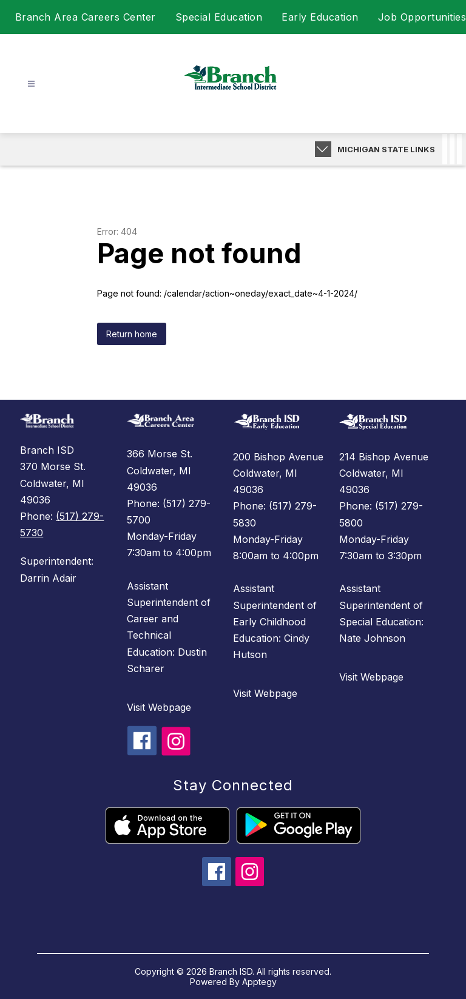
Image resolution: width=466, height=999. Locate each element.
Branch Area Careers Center (85, 17)
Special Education (219, 17)
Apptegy (259, 982)
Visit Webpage (159, 707)
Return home (131, 334)
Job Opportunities (422, 17)
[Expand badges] (323, 149)
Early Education (320, 17)
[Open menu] (31, 84)
